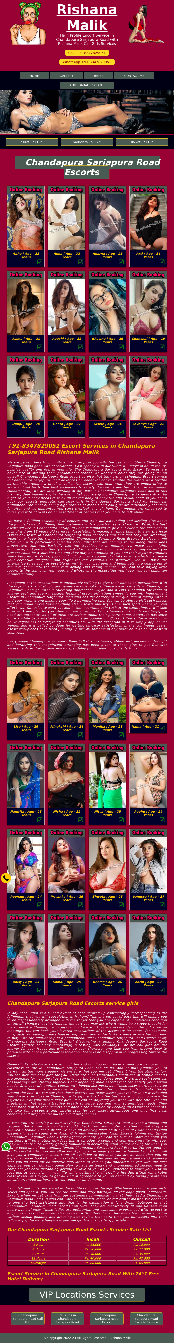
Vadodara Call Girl (87, 142)
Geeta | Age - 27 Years (66, 425)
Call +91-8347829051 (87, 53)
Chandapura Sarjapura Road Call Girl (28, 1318)
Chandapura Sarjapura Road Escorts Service (146, 1318)
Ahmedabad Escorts (87, 85)
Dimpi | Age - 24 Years (26, 425)
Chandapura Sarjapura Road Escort (106, 1318)
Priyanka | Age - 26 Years (66, 898)
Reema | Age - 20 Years (107, 983)
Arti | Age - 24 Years (148, 255)
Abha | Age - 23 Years (26, 255)
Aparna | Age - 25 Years (107, 255)
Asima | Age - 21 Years (26, 340)
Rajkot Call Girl (142, 142)
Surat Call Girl (31, 142)
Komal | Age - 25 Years (67, 983)
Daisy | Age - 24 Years (25, 983)
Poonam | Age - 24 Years (26, 898)
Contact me (134, 76)
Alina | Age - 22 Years (67, 255)
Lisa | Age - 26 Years (26, 728)
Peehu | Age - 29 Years (148, 813)
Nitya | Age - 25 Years (107, 813)
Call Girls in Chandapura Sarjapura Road (67, 1318)
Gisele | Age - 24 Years (107, 425)
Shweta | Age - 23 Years (107, 898)
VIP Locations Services (86, 1295)
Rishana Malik (87, 17)
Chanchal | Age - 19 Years (148, 340)
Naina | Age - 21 (145, 726)
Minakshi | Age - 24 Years (66, 728)
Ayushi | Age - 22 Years (66, 340)
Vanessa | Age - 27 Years (148, 898)
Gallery (66, 76)
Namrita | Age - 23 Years (26, 813)
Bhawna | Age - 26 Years (107, 340)
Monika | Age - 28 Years (107, 728)
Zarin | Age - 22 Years (148, 983)
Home (34, 76)
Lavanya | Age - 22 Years (148, 425)
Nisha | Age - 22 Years (66, 813)
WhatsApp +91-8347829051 (87, 62)
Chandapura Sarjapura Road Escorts (92, 167)
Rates (99, 76)
